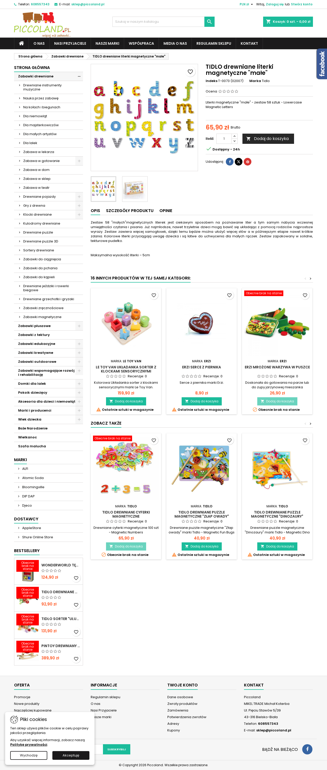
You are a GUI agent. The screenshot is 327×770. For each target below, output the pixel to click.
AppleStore (31, 528)
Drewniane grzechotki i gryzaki (48, 299)
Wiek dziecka (29, 419)
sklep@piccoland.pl (87, 4)
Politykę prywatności (28, 744)
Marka (255, 81)
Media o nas (175, 43)
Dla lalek (30, 143)
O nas (39, 43)
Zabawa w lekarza (38, 151)
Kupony (173, 730)
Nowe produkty (26, 703)
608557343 (40, 4)
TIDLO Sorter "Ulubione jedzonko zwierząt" (61, 619)
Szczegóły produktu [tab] (130, 211)
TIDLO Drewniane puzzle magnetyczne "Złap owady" (201, 514)
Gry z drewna (34, 205)
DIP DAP (28, 496)
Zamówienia (177, 710)
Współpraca (141, 43)
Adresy (173, 723)
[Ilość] (224, 139)
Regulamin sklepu (213, 43)
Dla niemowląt (35, 116)
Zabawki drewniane (35, 76)
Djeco (26, 505)
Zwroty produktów (182, 703)
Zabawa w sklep (37, 178)
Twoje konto (182, 685)
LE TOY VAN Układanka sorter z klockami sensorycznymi (126, 369)
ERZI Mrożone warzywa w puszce (277, 367)
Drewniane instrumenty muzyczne (42, 87)
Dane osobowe (180, 697)
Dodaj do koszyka (267, 139)
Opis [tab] (95, 211)
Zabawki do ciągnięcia (42, 259)
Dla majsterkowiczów (41, 125)
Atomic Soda (32, 477)
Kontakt (249, 43)
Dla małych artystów (40, 134)
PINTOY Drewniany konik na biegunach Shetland (61, 646)
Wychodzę (29, 755)
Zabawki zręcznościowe (43, 308)
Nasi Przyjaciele (70, 43)
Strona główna (32, 68)
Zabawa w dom (36, 169)
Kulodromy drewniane (41, 223)
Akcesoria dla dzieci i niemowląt (46, 401)
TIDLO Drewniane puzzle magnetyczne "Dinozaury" (277, 514)
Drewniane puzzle (38, 232)
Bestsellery (27, 551)
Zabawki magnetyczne (42, 316)
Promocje (22, 697)
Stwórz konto (301, 4)
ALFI (24, 468)
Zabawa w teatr (36, 187)
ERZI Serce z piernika (201, 367)
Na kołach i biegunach (41, 107)
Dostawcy (26, 519)
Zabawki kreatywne (35, 352)
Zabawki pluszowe (34, 325)
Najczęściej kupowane (33, 710)
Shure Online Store (37, 537)
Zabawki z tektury (34, 334)
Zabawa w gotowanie (41, 160)
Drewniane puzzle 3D (40, 241)
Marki (20, 460)
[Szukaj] (163, 22)
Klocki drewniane (37, 214)
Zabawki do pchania (40, 268)
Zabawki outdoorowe (37, 361)
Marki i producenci (34, 410)
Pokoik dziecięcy (32, 392)
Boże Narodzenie (33, 428)
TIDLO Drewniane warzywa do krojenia (61, 592)
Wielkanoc (27, 437)
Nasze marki (107, 43)
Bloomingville (32, 487)
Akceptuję (71, 755)
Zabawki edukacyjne (36, 343)
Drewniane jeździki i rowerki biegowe (46, 288)
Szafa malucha (32, 446)
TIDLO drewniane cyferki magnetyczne (126, 514)
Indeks (211, 81)
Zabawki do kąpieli (39, 277)
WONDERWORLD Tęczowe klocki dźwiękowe (61, 565)
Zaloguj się (275, 4)
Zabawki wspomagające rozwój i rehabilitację (46, 372)
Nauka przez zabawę (41, 98)
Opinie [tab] (165, 211)
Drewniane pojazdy (39, 196)
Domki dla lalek (32, 383)
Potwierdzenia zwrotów (186, 717)
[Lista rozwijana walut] (247, 4)
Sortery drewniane (38, 250)
